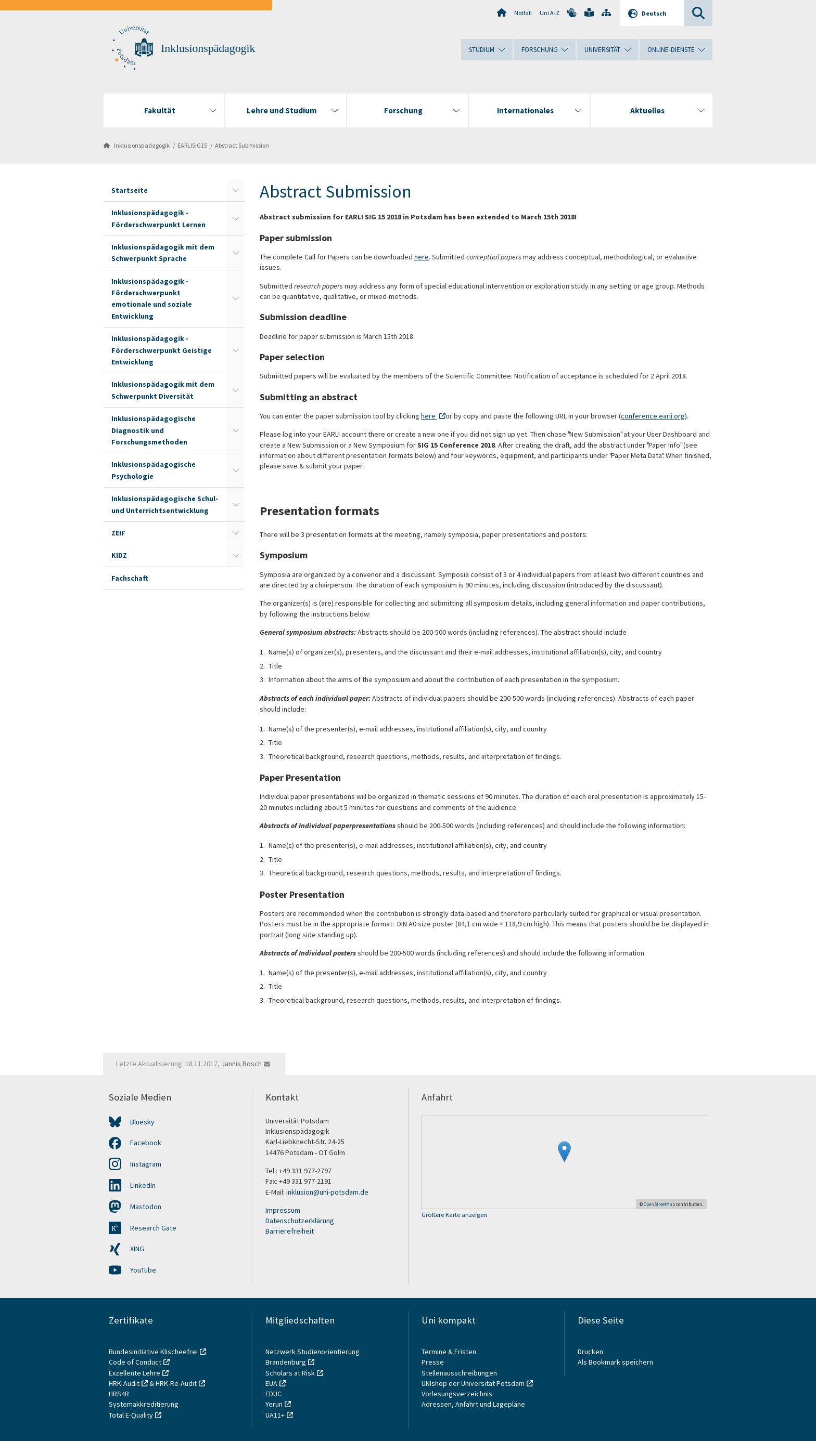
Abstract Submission (242, 145)
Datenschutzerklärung (299, 1220)
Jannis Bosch (241, 1063)
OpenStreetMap (659, 1204)
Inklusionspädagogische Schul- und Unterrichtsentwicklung (164, 504)
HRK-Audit (124, 1383)
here (421, 256)
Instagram (145, 1164)
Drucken (590, 1351)
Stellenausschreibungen (459, 1373)
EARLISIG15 (192, 145)
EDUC (273, 1393)
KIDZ (119, 555)
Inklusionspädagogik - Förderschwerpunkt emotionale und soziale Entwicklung (151, 299)
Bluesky (142, 1121)
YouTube (143, 1270)
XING (137, 1248)
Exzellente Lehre (134, 1373)
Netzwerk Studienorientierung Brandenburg (312, 1357)
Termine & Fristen (450, 1351)
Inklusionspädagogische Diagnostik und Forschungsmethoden (153, 430)
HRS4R (119, 1393)
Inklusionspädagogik (208, 48)
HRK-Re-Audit (176, 1383)
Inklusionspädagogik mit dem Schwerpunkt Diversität (162, 389)
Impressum (282, 1210)
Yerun (274, 1404)
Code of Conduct (135, 1362)
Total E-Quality (131, 1415)
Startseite (129, 190)
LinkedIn (143, 1185)
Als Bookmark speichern (615, 1362)
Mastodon (145, 1206)
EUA (271, 1383)
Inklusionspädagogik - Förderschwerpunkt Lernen (158, 218)
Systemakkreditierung (143, 1404)
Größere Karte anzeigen (454, 1215)
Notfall (523, 13)
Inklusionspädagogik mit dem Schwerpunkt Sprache (162, 252)
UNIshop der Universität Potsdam (473, 1383)
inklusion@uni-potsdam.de (327, 1192)
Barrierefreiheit (289, 1231)
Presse (433, 1362)
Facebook (145, 1142)
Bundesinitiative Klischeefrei (153, 1351)
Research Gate (153, 1228)
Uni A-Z (549, 13)
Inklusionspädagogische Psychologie (153, 470)
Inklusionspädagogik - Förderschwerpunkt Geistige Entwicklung (161, 350)
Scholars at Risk (290, 1373)
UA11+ (275, 1415)
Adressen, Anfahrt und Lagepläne (473, 1404)
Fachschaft (129, 578)
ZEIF (118, 533)
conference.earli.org (653, 416)
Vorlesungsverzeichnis (458, 1393)
